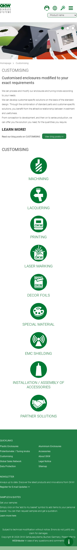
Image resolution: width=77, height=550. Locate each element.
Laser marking (38, 266)
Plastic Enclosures (9, 446)
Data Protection (8, 466)
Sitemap (43, 466)
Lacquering (38, 208)
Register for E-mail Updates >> (15, 487)
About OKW (44, 456)
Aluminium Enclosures (50, 446)
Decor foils (38, 295)
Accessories (44, 451)
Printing (38, 237)
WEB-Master (18, 540)
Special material (38, 324)
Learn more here (8, 515)
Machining (39, 179)
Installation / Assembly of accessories (38, 384)
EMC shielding (38, 353)
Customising (22, 63)
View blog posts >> (54, 136)
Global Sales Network (10, 461)
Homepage (5, 63)
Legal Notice (45, 461)
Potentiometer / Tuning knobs (15, 451)
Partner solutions (38, 416)
